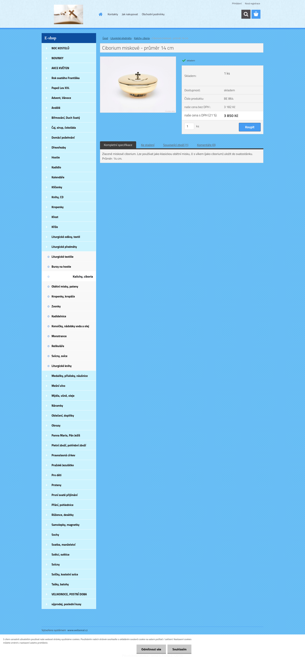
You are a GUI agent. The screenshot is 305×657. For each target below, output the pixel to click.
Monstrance (59, 336)
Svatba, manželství (63, 544)
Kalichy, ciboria (83, 276)
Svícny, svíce (59, 356)
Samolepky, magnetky (65, 524)
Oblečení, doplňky (63, 415)
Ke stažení (147, 144)
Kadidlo (56, 167)
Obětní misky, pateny (65, 286)
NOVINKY (57, 58)
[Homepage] (100, 14)
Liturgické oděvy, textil (66, 237)
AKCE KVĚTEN (60, 68)
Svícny (56, 564)
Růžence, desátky (63, 515)
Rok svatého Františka (66, 78)
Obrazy (56, 425)
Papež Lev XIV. (61, 88)
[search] (245, 14)
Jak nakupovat (130, 14)
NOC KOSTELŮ (60, 48)
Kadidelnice (59, 316)
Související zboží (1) (175, 144)
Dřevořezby (59, 147)
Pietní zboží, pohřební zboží (69, 445)
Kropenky (58, 207)
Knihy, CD (57, 197)
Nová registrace (252, 3)
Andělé (56, 108)
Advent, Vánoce (61, 98)
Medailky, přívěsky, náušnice (70, 376)
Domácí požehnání (63, 137)
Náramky (57, 405)
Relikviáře (58, 346)
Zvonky (56, 306)
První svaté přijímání (65, 495)
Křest (55, 217)
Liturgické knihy (62, 366)
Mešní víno (58, 385)
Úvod (105, 38)
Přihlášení (237, 3)
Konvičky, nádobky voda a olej (70, 326)
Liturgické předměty (64, 247)
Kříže (55, 227)
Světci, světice (60, 554)
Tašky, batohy (60, 584)
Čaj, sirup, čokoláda (64, 127)
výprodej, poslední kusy (66, 604)
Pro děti (56, 475)
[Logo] (68, 14)
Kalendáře (58, 177)
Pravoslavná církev (63, 455)
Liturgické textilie (63, 256)
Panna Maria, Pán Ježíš (66, 435)
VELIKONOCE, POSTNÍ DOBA (69, 594)
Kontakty (113, 14)
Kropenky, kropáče (63, 296)
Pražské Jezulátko (63, 465)
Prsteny (56, 485)
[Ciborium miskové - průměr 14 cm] (138, 58)
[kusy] (189, 126)
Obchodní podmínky (153, 14)
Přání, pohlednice (62, 505)
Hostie (56, 157)
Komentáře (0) (206, 144)
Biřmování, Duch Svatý (66, 117)
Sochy (55, 534)
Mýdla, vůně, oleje (63, 395)
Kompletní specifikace (118, 144)
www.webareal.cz (77, 630)
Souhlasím (179, 649)
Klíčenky (57, 187)
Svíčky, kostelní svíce (65, 574)
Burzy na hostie (61, 266)
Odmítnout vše (151, 649)
